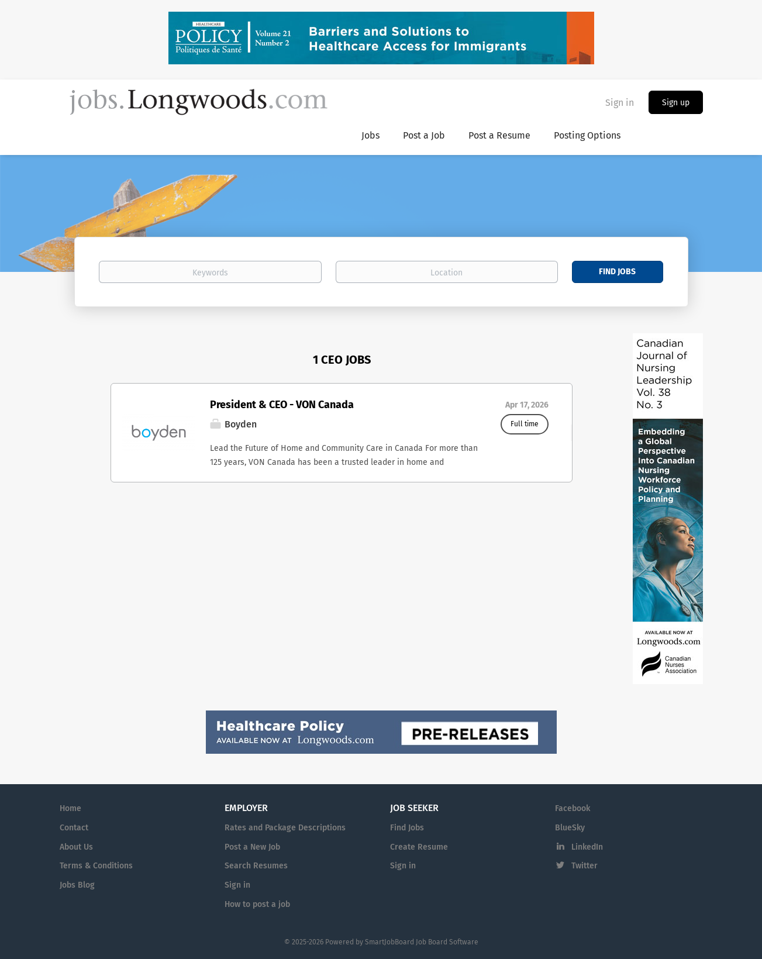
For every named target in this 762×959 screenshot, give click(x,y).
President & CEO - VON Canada (282, 404)
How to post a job (257, 904)
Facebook (572, 808)
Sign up (675, 103)
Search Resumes (256, 866)
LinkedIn (587, 847)
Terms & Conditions (96, 866)
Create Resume (419, 847)
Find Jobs (617, 272)
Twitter (584, 866)
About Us (76, 847)
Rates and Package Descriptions (285, 828)
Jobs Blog (77, 885)
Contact (74, 828)
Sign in (619, 102)
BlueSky (570, 828)
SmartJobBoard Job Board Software (421, 942)
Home (70, 808)
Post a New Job (252, 847)
